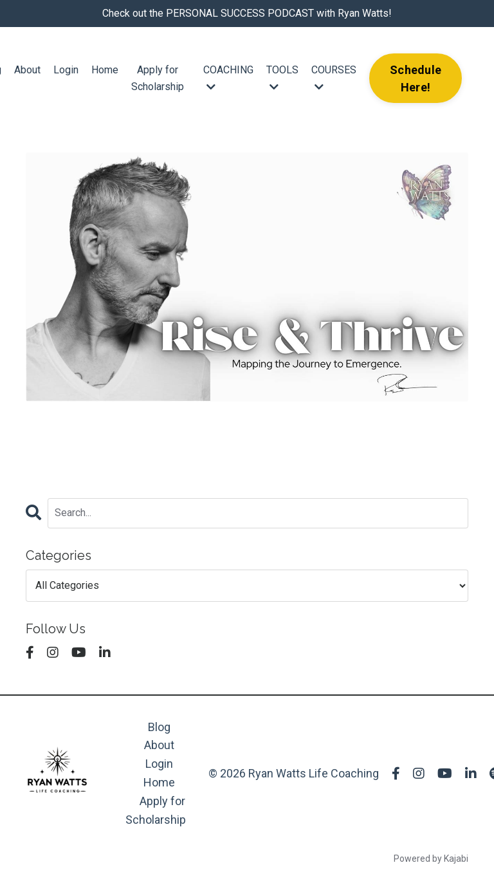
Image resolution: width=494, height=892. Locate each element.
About (27, 70)
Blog (159, 727)
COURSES (333, 78)
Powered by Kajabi (431, 858)
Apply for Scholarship (157, 78)
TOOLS (282, 78)
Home (104, 70)
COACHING (228, 78)
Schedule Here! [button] (415, 78)
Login (65, 70)
